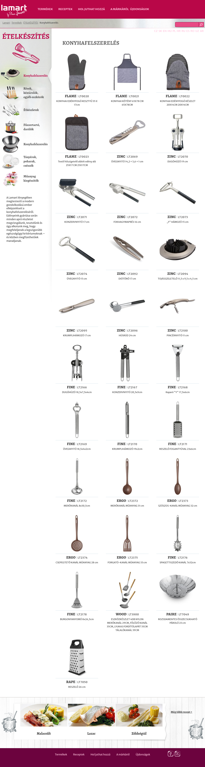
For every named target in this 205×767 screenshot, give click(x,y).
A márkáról (119, 9)
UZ (197, 31)
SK (160, 31)
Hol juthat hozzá (91, 9)
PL (174, 31)
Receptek (65, 9)
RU (183, 31)
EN (165, 31)
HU (170, 31)
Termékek (45, 9)
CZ (156, 31)
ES (188, 31)
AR (202, 31)
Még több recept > (181, 711)
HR (178, 31)
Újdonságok (139, 9)
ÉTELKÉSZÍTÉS (30, 22)
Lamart (14, 11)
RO (192, 31)
